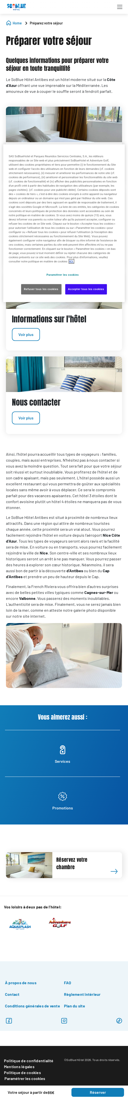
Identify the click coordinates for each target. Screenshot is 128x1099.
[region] (64, 223)
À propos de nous (20, 982)
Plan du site (74, 1005)
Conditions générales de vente (32, 1005)
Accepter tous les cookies (86, 289)
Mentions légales (19, 1066)
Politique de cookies (22, 1072)
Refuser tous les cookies (41, 289)
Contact (12, 994)
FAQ (67, 982)
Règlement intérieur (82, 994)
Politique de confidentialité (29, 1060)
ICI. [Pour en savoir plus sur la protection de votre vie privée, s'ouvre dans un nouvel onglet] (71, 261)
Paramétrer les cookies (25, 1078)
